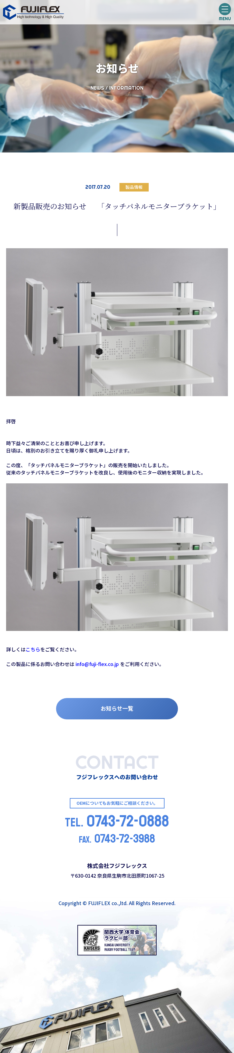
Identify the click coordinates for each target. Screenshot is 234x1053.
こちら (33, 649)
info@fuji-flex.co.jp (97, 664)
